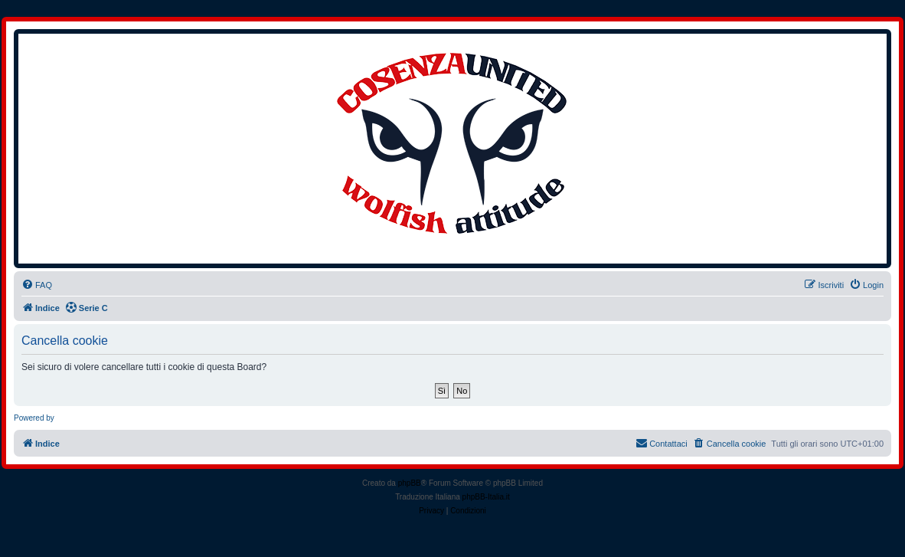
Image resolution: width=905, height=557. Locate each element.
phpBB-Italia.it (486, 497)
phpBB (409, 483)
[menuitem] (36, 285)
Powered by (34, 418)
